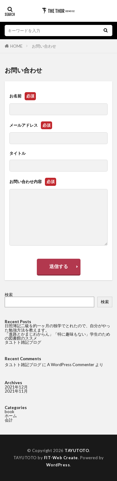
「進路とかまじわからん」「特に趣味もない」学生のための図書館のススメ (57, 336)
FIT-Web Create (61, 457)
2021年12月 (16, 386)
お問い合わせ (44, 46)
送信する (58, 266)
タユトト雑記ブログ (23, 342)
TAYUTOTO (77, 450)
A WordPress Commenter (70, 364)
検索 (9, 294)
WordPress (58, 464)
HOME (16, 46)
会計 (9, 419)
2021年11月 (16, 391)
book (9, 411)
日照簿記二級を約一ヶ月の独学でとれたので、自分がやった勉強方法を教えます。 (57, 327)
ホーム (11, 415)
